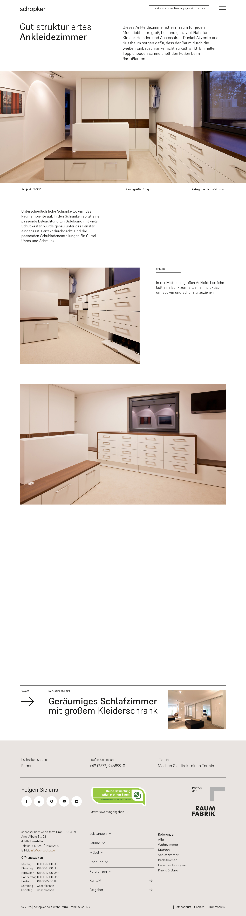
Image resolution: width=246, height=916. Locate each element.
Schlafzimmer (168, 855)
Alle (161, 839)
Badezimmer (167, 860)
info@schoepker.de (43, 850)
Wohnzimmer (168, 844)
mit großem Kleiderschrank (103, 705)
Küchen (164, 850)
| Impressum (216, 907)
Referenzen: (167, 834)
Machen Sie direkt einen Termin (186, 765)
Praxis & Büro (168, 870)
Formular (29, 765)
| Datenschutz (182, 907)
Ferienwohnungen (172, 865)
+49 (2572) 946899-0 (107, 765)
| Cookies (199, 907)
